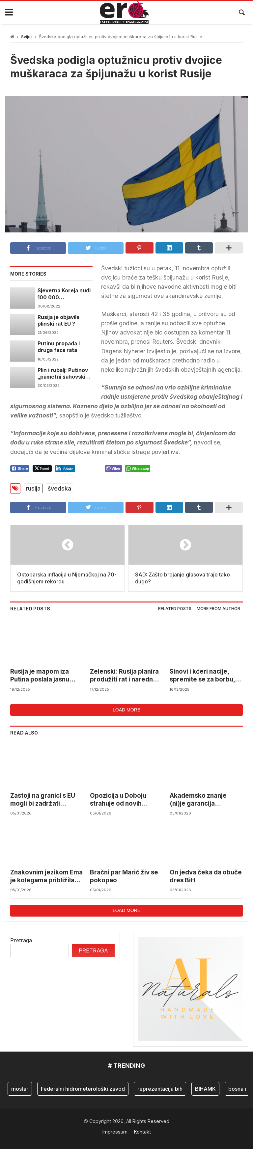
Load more (126, 709)
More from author (218, 608)
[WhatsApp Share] (138, 468)
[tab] (174, 609)
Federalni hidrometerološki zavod (83, 1088)
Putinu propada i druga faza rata (59, 346)
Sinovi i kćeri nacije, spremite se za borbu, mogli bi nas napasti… (202, 676)
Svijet (26, 36)
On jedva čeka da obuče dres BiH (206, 876)
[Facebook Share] (19, 468)
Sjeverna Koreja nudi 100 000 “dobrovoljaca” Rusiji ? (64, 294)
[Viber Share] (113, 468)
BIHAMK (205, 1088)
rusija (33, 488)
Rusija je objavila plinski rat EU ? (58, 320)
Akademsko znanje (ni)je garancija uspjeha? (198, 800)
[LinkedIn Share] (65, 468)
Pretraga (21, 940)
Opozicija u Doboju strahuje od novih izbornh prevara (118, 800)
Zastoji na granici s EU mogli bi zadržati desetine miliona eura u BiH (45, 800)
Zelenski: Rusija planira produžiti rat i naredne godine (124, 676)
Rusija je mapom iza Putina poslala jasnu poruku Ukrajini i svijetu (45, 676)
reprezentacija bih (160, 1088)
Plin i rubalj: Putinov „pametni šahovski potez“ (63, 374)
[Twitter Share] (42, 468)
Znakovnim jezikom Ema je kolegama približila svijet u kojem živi (46, 876)
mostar (19, 1088)
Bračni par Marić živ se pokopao (124, 876)
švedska (59, 488)
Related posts (174, 608)
